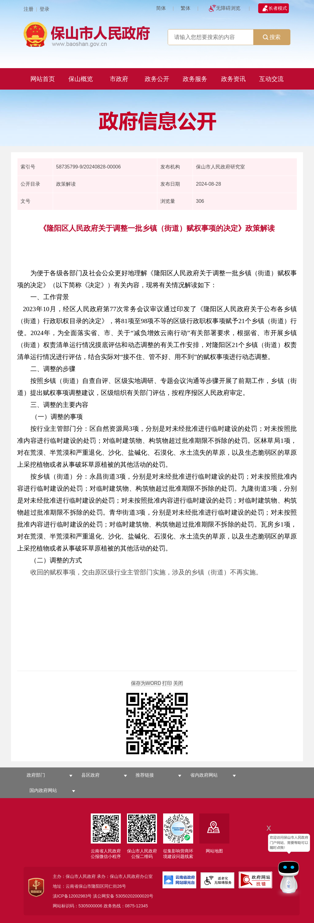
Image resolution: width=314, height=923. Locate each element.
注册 (28, 9)
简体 (161, 8)
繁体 (185, 8)
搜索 (272, 37)
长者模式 (278, 8)
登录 (44, 9)
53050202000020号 (134, 896)
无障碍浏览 (228, 8)
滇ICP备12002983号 (72, 896)
